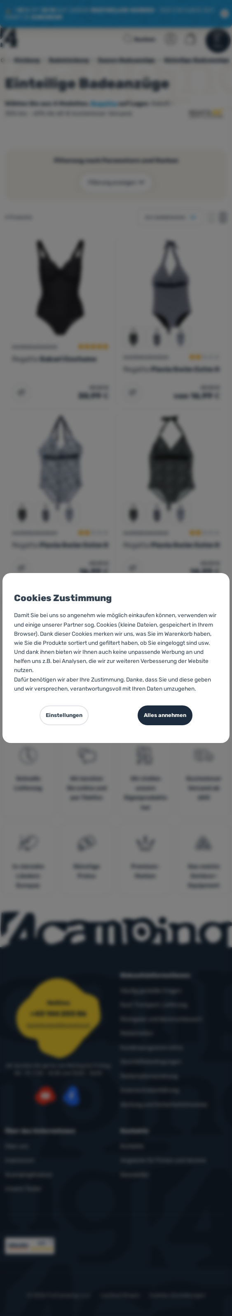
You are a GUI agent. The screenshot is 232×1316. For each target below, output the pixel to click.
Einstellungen (64, 715)
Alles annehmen (165, 715)
